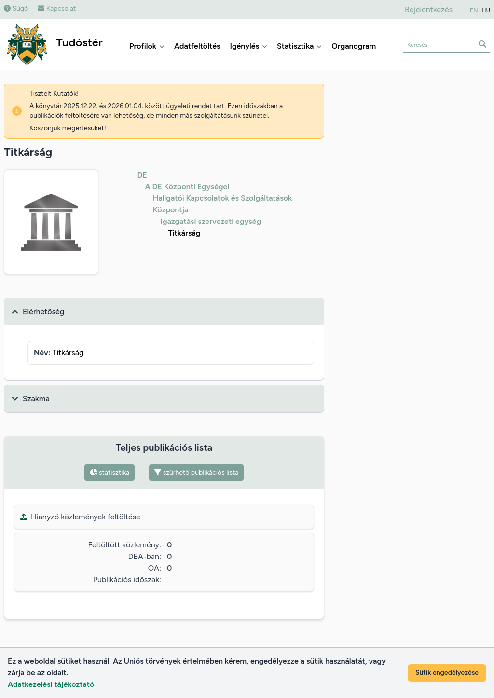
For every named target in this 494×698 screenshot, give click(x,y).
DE (142, 175)
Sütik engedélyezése (447, 673)
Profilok (147, 46)
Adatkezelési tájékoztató (51, 684)
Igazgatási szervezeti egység (210, 221)
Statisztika (299, 46)
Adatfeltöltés (197, 46)
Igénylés (248, 46)
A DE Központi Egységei (187, 186)
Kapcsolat (57, 8)
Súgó (16, 8)
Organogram (353, 46)
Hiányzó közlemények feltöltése (80, 516)
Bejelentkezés (429, 9)
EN (474, 10)
